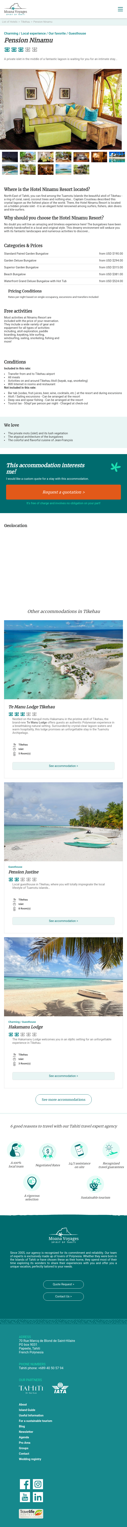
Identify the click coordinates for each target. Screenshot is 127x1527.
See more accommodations (63, 1100)
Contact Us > (63, 1296)
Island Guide (27, 1410)
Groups (23, 1448)
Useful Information (31, 1415)
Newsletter (26, 1432)
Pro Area (24, 1443)
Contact (24, 1453)
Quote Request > (63, 1284)
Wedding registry (30, 1459)
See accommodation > (63, 766)
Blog (22, 1426)
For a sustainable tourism (35, 1421)
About (23, 1404)
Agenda (24, 1437)
